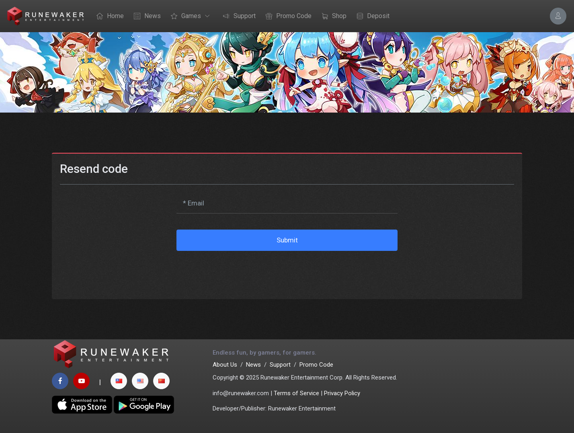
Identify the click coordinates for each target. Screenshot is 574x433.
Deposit (371, 16)
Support (237, 16)
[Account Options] (558, 16)
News (145, 16)
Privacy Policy (342, 393)
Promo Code (287, 16)
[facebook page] (60, 381)
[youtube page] (81, 381)
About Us (225, 364)
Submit (287, 240)
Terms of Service (296, 393)
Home (108, 16)
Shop (332, 16)
